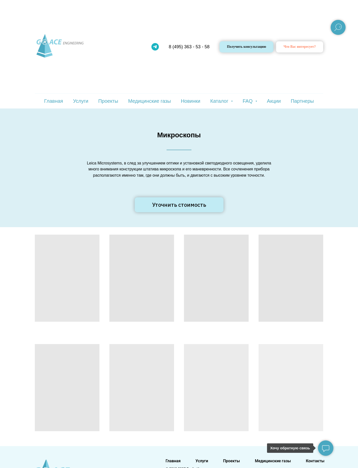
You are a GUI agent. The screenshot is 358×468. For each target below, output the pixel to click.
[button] (299, 46)
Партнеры (302, 101)
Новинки (190, 101)
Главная (53, 101)
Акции (274, 101)
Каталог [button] (220, 101)
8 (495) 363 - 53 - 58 (189, 46)
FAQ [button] (248, 101)
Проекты (108, 101)
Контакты (315, 461)
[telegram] (155, 47)
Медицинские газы (149, 101)
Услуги (81, 101)
